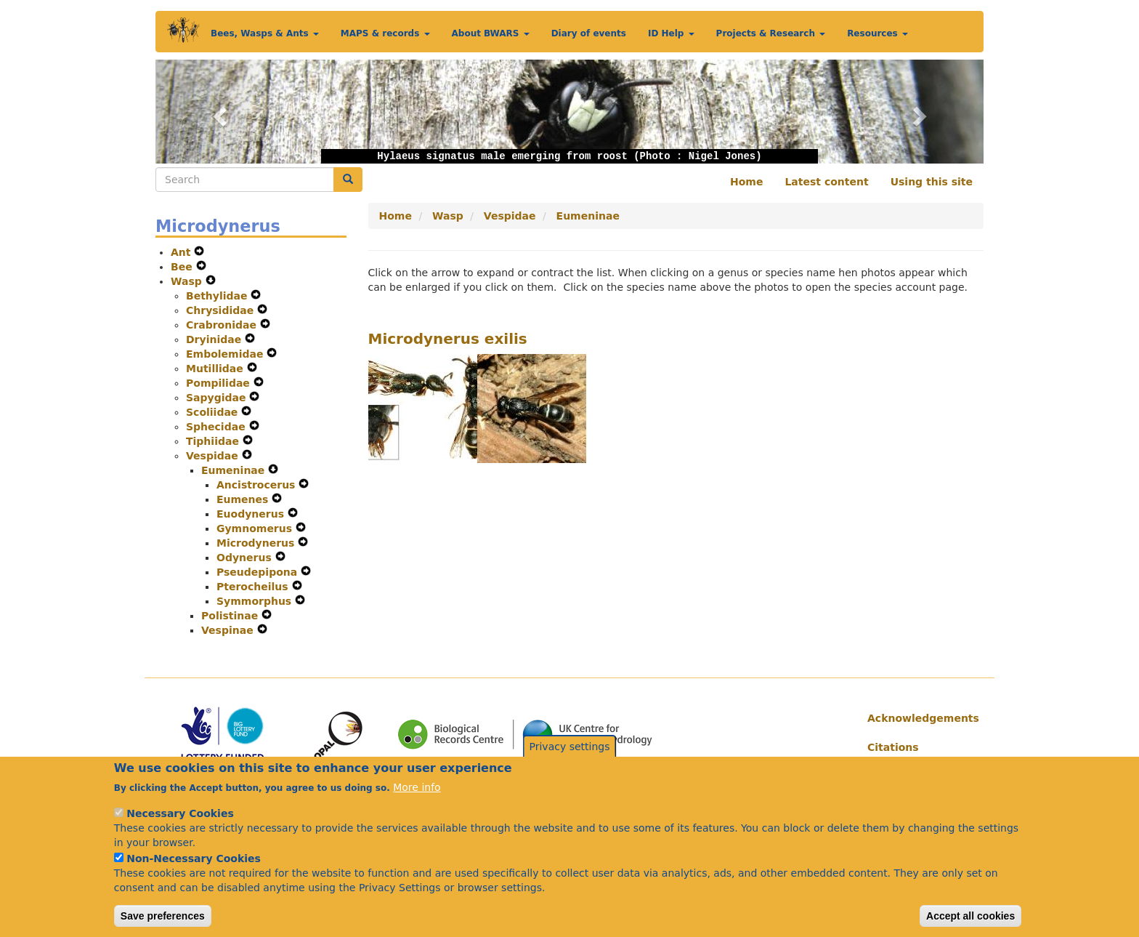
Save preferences (163, 921)
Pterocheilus (254, 586)
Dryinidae (215, 339)
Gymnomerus (256, 528)
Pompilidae (220, 383)
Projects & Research (771, 33)
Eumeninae (234, 470)
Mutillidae (216, 368)
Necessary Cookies (179, 818)
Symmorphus (255, 601)
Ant (182, 252)
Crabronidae (223, 325)
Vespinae (229, 630)
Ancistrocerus (257, 485)
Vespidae (214, 456)
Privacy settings (570, 751)
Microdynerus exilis (447, 338)
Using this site (932, 182)
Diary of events (588, 33)
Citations (893, 747)
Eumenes (244, 499)
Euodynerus (252, 514)
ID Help (671, 33)
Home (746, 182)
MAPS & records (385, 33)
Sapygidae (217, 397)
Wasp (188, 281)
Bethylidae (218, 296)
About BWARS (491, 33)
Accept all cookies (970, 921)
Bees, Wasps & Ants (265, 33)
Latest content (826, 182)
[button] (217, 112)
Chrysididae (221, 310)
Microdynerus (257, 543)
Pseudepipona (258, 572)
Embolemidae (226, 354)
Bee (183, 267)
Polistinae (231, 616)
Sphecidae (217, 427)
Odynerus (245, 557)
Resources (877, 33)
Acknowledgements (920, 718)
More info (416, 792)
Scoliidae (213, 412)
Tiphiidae (214, 441)
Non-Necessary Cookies (193, 863)
